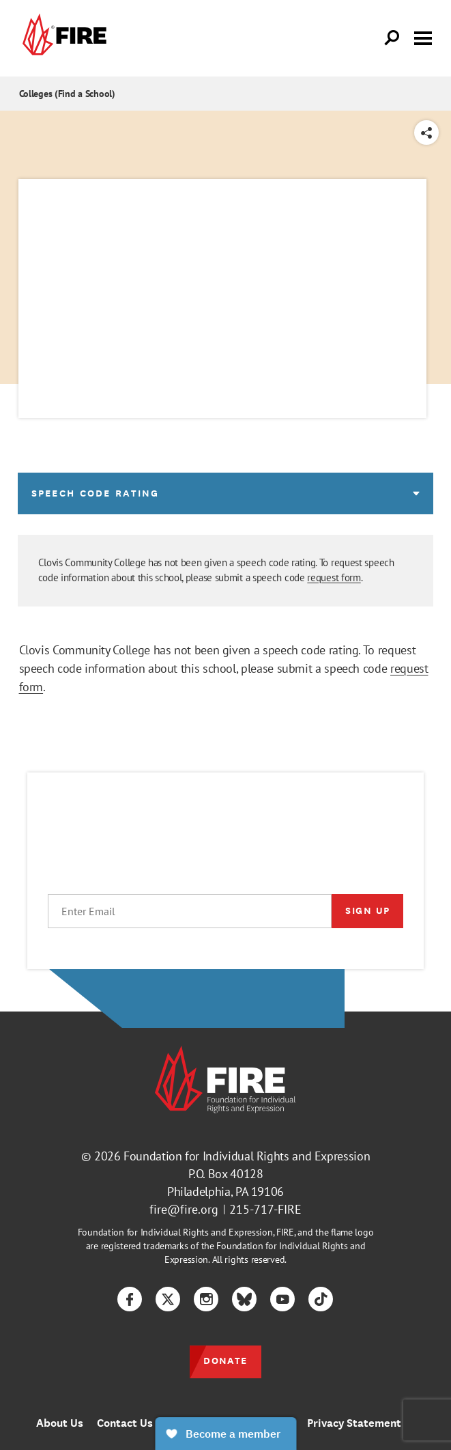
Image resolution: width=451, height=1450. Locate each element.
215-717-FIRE (265, 1209)
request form (333, 577)
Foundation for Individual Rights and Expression (246, 1156)
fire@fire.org (183, 1209)
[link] (62, 38)
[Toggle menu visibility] (423, 37)
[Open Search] (392, 38)
